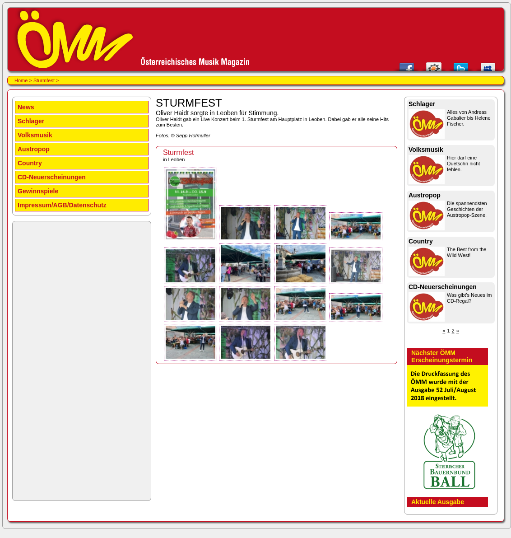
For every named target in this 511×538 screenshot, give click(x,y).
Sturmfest (44, 80)
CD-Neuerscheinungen (52, 177)
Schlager (31, 121)
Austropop (34, 149)
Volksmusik (35, 135)
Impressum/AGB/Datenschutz (62, 205)
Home (21, 80)
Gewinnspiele (38, 191)
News (26, 107)
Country (30, 163)
